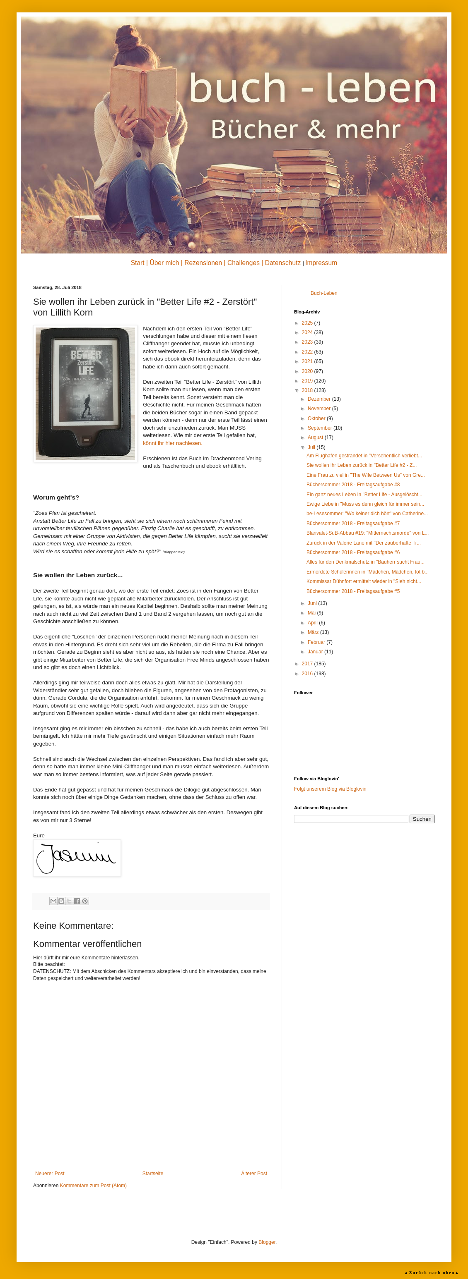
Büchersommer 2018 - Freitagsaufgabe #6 (353, 552)
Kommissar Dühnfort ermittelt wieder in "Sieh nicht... (363, 581)
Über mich (164, 262)
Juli (312, 447)
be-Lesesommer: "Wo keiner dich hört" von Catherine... (367, 513)
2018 (308, 390)
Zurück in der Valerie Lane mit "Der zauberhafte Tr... (363, 543)
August (316, 437)
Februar (317, 642)
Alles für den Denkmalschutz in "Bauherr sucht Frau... (365, 562)
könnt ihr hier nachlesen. (173, 443)
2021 (308, 361)
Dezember (320, 399)
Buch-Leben (324, 293)
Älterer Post (254, 1173)
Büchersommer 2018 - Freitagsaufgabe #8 (353, 485)
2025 (308, 323)
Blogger (266, 1242)
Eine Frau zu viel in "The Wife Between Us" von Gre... (365, 475)
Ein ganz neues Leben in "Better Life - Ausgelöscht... (364, 494)
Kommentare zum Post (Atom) (93, 1185)
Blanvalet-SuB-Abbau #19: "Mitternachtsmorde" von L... (367, 533)
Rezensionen (203, 262)
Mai (312, 613)
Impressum (321, 262)
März (314, 632)
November (320, 408)
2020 (308, 371)
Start (138, 262)
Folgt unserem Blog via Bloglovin (330, 789)
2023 (308, 342)
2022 (308, 352)
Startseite (153, 1173)
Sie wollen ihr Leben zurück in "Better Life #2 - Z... (361, 465)
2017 (308, 664)
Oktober (317, 418)
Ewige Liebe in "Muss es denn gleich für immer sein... (365, 504)
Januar (316, 652)
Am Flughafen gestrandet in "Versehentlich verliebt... (364, 456)
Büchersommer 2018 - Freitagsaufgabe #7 (353, 523)
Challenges (243, 262)
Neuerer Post (50, 1173)
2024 (308, 332)
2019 (308, 381)
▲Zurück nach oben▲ (432, 1272)
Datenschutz (283, 262)
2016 (308, 674)
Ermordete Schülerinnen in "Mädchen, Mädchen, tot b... (367, 572)
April (313, 623)
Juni (313, 603)
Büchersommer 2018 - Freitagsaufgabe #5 (353, 591)
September (320, 428)
